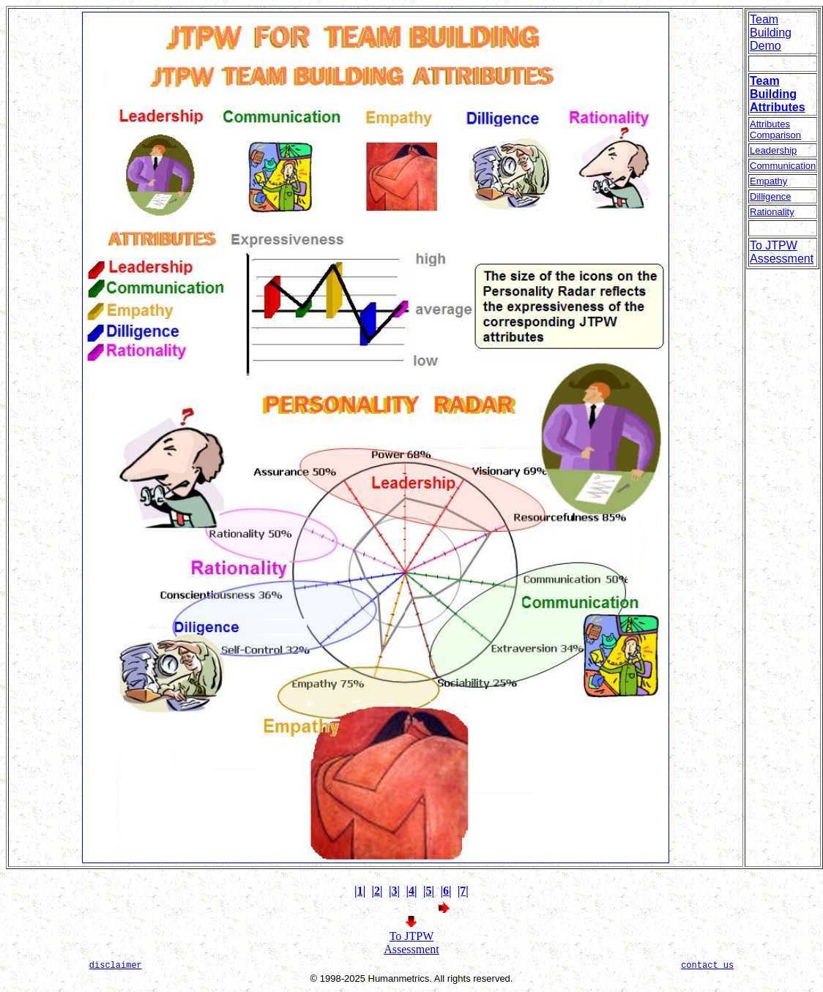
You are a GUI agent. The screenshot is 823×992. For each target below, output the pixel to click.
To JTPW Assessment (411, 942)
